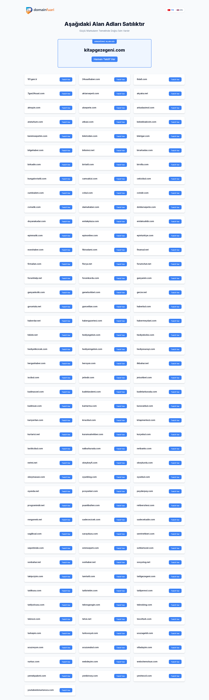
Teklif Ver (66, 79)
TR (171, 10)
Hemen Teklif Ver (104, 59)
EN (180, 10)
